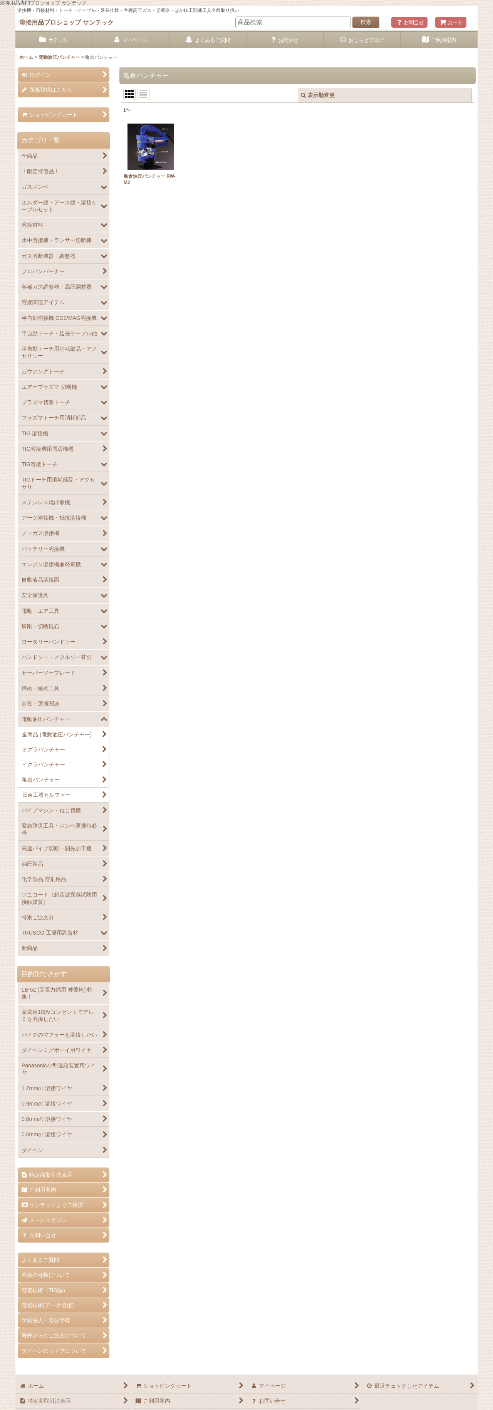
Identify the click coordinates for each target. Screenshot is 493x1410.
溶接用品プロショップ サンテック (66, 22)
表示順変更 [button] (318, 95)
